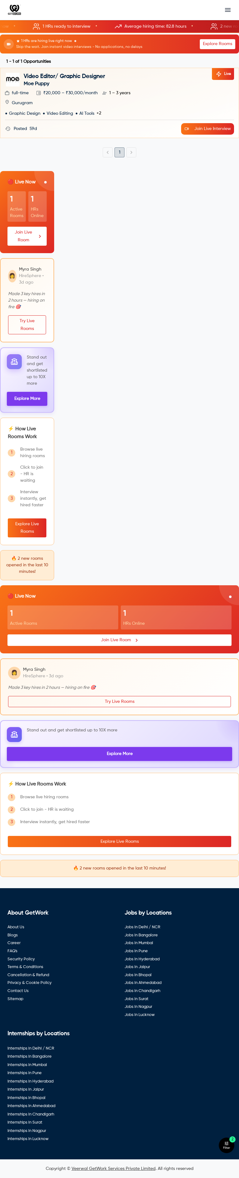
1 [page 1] (119, 152)
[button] (119, 26)
